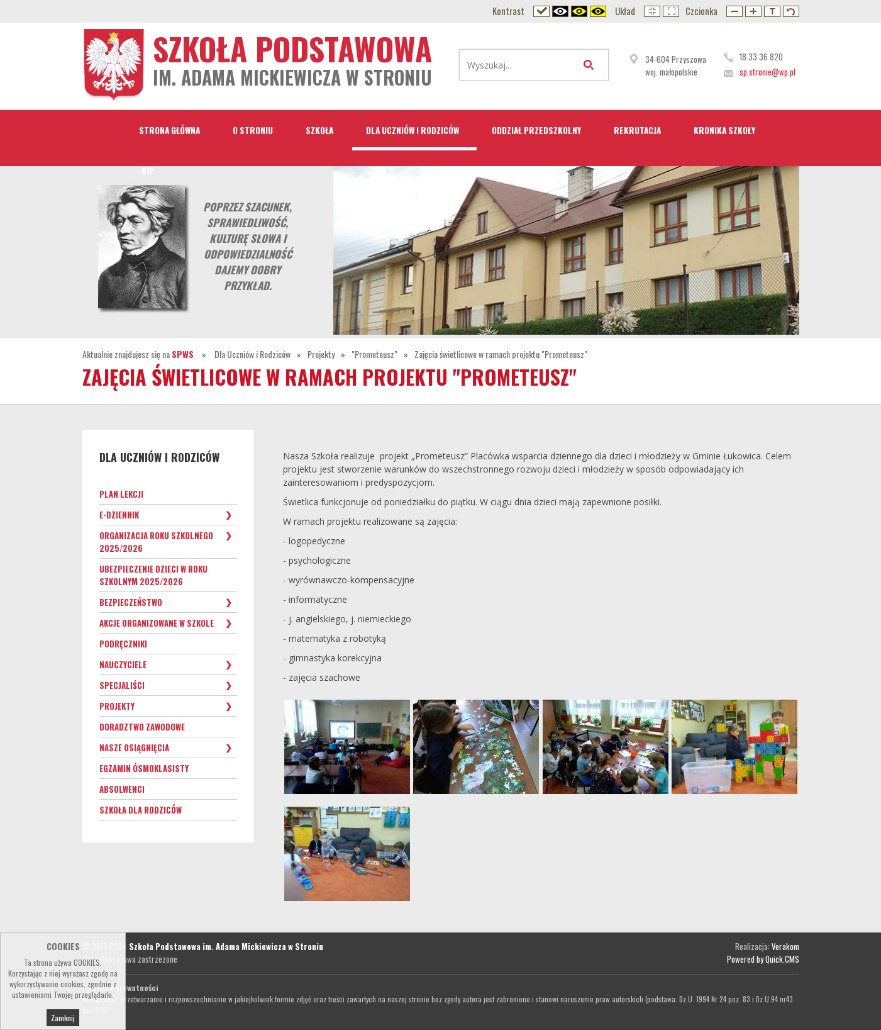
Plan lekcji (121, 494)
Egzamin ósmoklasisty (144, 768)
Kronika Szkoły (724, 130)
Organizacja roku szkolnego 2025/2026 (156, 541)
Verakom (785, 946)
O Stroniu (253, 130)
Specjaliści (122, 685)
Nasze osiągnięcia (134, 747)
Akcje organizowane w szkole (156, 623)
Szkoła (319, 130)
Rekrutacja (637, 130)
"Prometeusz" (374, 354)
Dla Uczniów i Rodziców (412, 130)
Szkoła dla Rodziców (140, 809)
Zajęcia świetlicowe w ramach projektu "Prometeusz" (500, 354)
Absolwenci (122, 789)
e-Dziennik (119, 514)
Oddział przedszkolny (536, 130)
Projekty (321, 354)
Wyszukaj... (591, 64)
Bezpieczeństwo (130, 602)
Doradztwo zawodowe (142, 726)
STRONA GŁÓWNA (169, 130)
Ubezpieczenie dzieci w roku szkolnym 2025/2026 (153, 575)
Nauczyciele (123, 664)
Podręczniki (123, 643)
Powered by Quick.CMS (763, 959)
